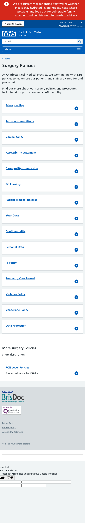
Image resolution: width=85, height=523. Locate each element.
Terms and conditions (20, 121)
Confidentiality (15, 231)
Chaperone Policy (17, 310)
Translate (77, 26)
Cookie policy (14, 137)
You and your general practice (16, 444)
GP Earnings (13, 184)
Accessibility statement (21, 152)
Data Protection (16, 325)
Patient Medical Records (21, 199)
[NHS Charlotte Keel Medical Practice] (24, 33)
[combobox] (39, 41)
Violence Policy (15, 294)
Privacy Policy (8, 423)
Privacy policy (15, 105)
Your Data (12, 215)
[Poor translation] (10, 478)
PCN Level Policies (17, 367)
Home (7, 58)
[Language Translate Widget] (70, 22)
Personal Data (15, 247)
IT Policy (11, 262)
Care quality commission (22, 168)
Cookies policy (9, 427)
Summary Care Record (20, 278)
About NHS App (13, 24)
